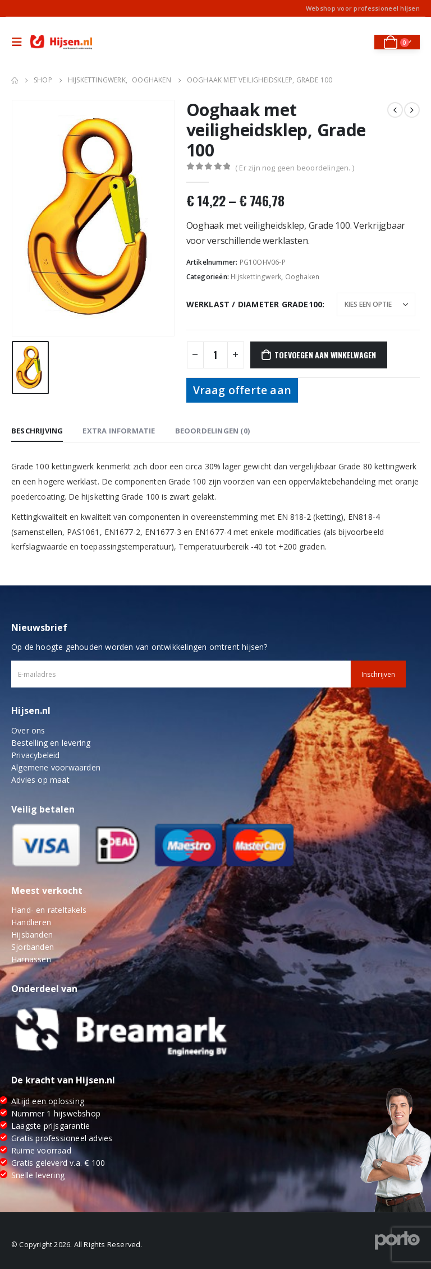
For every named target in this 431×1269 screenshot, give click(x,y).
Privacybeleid (35, 755)
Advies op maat (40, 779)
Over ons (28, 730)
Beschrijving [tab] (37, 431)
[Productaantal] (215, 355)
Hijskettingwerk (256, 277)
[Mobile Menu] (19, 42)
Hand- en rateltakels (48, 910)
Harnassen (31, 959)
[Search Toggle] (357, 42)
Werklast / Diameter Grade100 (254, 304)
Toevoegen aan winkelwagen (325, 355)
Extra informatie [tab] (118, 431)
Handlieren (31, 922)
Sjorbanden (32, 947)
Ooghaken (302, 277)
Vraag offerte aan (242, 390)
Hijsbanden (32, 934)
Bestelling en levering (50, 742)
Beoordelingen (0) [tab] (212, 431)
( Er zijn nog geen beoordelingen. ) (294, 168)
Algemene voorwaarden (55, 767)
